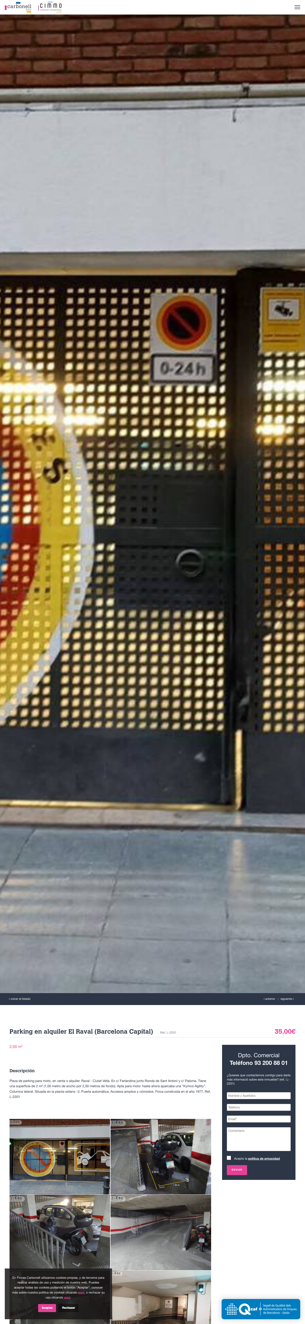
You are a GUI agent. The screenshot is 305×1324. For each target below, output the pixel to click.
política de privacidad (264, 1158)
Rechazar (68, 1308)
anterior (269, 999)
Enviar (237, 1170)
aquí (81, 1292)
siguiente (287, 999)
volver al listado (19, 999)
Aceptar (47, 1308)
